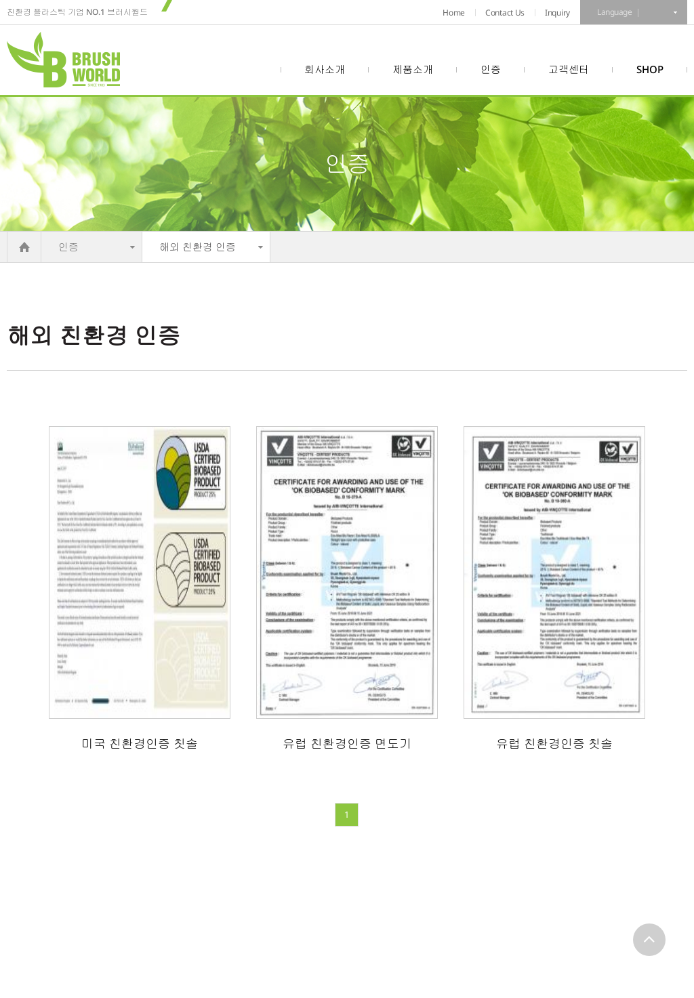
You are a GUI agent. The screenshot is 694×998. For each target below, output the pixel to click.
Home (454, 12)
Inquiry (557, 12)
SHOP (650, 69)
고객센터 (568, 69)
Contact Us (505, 12)
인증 (491, 69)
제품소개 (412, 69)
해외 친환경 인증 (197, 246)
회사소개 (324, 69)
